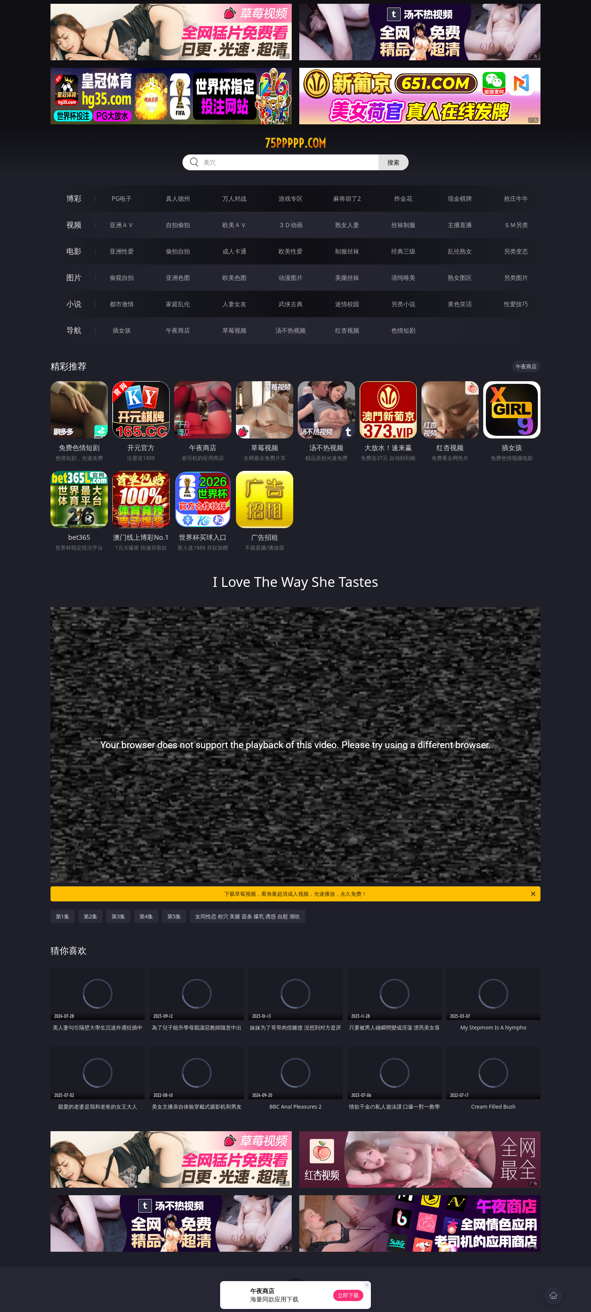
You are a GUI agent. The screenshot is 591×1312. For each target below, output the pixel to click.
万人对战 (234, 198)
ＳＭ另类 (516, 225)
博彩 (73, 198)
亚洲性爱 (122, 251)
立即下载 (348, 1295)
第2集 (90, 916)
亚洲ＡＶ (122, 225)
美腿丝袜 (347, 277)
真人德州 (178, 198)
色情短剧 (403, 330)
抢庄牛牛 (516, 198)
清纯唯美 (403, 277)
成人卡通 (234, 251)
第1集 (62, 916)
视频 (73, 225)
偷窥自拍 (122, 277)
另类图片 (516, 277)
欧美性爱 (291, 251)
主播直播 (460, 225)
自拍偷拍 (178, 225)
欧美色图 (234, 277)
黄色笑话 (460, 304)
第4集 (146, 916)
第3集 (118, 916)
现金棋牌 (460, 198)
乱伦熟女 (460, 251)
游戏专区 (291, 198)
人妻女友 (234, 304)
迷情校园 (347, 304)
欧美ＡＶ (234, 225)
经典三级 (403, 251)
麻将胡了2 (347, 198)
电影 (73, 251)
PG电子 (122, 198)
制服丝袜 (347, 251)
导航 (73, 330)
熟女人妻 (347, 225)
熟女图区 (460, 277)
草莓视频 (234, 330)
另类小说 (403, 304)
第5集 (174, 916)
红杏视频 (347, 330)
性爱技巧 (516, 304)
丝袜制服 (403, 225)
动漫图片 (291, 277)
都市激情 (122, 304)
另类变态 (516, 251)
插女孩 (122, 330)
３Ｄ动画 (291, 225)
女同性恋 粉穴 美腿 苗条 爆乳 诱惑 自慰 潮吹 (247, 916)
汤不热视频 (291, 330)
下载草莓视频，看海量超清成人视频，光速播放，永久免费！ (380, 893)
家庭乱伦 (178, 304)
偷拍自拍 (178, 251)
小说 (73, 304)
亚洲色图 (178, 277)
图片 (73, 277)
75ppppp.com (295, 143)
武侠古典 (291, 304)
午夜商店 (178, 330)
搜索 (393, 162)
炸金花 (403, 198)
